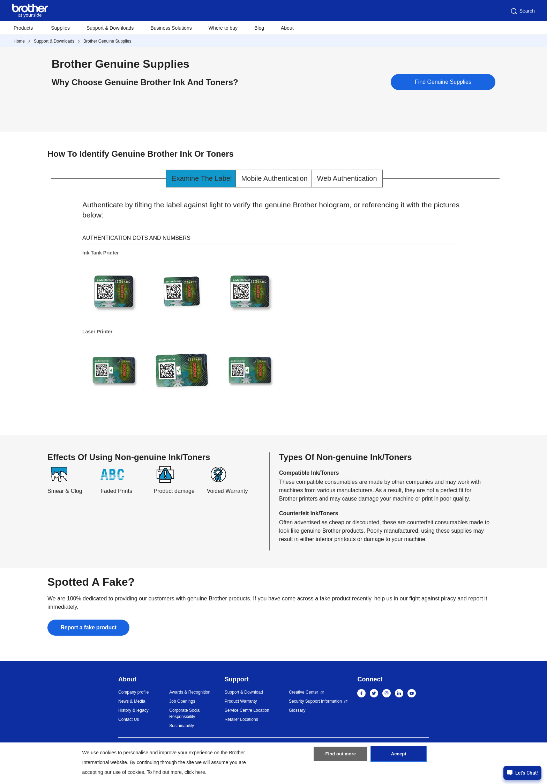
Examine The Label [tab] (202, 178)
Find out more (340, 757)
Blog (259, 28)
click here (195, 772)
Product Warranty (241, 701)
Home (19, 41)
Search (522, 11)
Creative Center (303, 692)
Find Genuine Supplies (443, 82)
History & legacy (133, 710)
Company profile (133, 692)
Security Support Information (315, 701)
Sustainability (181, 725)
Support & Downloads (110, 28)
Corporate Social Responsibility (184, 713)
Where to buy (223, 28)
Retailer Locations (241, 719)
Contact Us (128, 719)
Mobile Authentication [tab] (274, 178)
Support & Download (244, 692)
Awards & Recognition (189, 692)
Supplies (60, 28)
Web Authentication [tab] (347, 178)
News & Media (131, 701)
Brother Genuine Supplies (107, 41)
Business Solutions (171, 28)
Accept (399, 757)
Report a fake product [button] (89, 627)
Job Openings (182, 701)
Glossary (297, 710)
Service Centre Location (247, 710)
